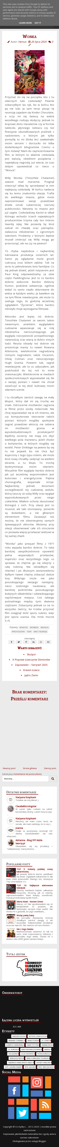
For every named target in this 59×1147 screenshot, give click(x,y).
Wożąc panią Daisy (25, 915)
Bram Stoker (32, 1041)
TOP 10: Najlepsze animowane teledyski (35, 886)
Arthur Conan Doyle (37, 1036)
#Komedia (34, 627)
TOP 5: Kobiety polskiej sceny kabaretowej (35, 870)
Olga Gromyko (27, 1054)
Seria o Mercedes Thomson (37, 1058)
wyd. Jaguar (30, 1067)
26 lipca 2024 (38, 41)
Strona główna (30, 768)
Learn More (25, 23)
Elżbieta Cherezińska (14, 1045)
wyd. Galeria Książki (13, 1067)
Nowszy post (9, 768)
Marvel (47, 1049)
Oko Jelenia (13, 1054)
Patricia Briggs (43, 1054)
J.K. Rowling (13, 1049)
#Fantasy (24, 627)
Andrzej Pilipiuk (18, 1036)
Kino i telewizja (40, 631)
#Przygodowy (18, 631)
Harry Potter (32, 1045)
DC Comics (46, 1041)
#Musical (45, 627)
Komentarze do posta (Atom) (27, 774)
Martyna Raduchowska (31, 1049)
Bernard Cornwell (16, 1041)
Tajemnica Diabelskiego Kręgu (20, 1063)
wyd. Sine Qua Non (45, 1067)
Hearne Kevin (47, 1045)
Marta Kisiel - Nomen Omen (30, 901)
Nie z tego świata (25, 929)
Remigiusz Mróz (16, 1058)
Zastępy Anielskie (43, 1063)
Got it (38, 23)
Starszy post (50, 768)
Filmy (29, 631)
